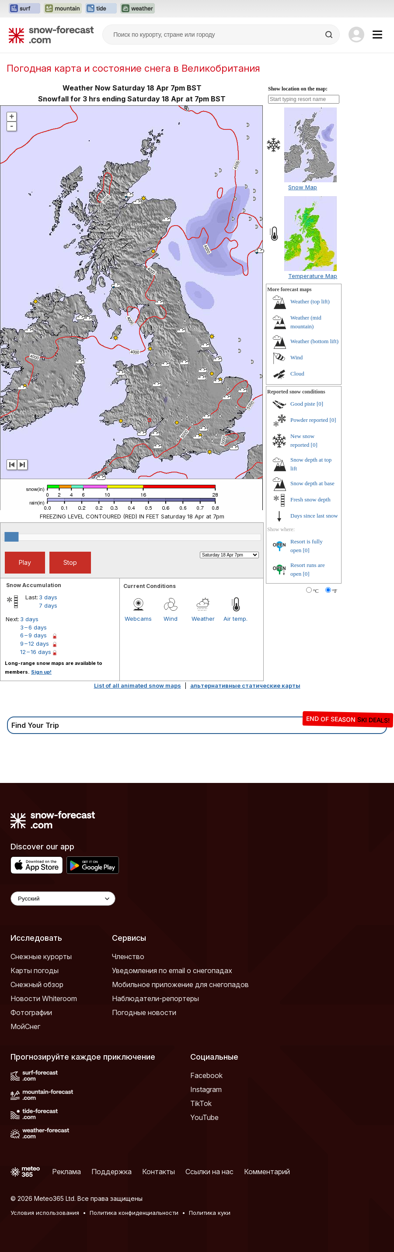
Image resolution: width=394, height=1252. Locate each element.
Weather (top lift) (310, 301)
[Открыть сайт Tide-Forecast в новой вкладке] (101, 8)
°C (316, 591)
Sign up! (41, 672)
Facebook (206, 1075)
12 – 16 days (35, 651)
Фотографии (31, 1012)
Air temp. (235, 618)
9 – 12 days (34, 643)
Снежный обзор (36, 984)
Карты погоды (34, 970)
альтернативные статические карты (245, 685)
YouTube (204, 1117)
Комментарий (267, 1171)
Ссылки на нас (209, 1171)
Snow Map (302, 187)
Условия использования (44, 1212)
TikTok (201, 1103)
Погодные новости (144, 1012)
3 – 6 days (33, 627)
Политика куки (209, 1212)
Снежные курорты (41, 956)
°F (334, 591)
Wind (171, 618)
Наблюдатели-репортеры (155, 998)
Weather (203, 618)
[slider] (11, 537)
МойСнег (25, 1026)
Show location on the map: (298, 89)
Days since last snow (314, 515)
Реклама (66, 1171)
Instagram (206, 1089)
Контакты (158, 1171)
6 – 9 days (33, 635)
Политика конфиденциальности (134, 1212)
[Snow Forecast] (51, 34)
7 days (48, 605)
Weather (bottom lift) (314, 341)
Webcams (138, 618)
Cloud (297, 373)
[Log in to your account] (356, 34)
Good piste (302, 403)
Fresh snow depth (310, 499)
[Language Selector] (62, 898)
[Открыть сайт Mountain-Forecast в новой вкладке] (63, 8)
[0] (320, 403)
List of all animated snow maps (137, 685)
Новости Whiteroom (43, 998)
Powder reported (309, 420)
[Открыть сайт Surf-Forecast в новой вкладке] (24, 8)
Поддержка (111, 1171)
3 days (48, 597)
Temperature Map (312, 275)
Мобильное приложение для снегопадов (180, 984)
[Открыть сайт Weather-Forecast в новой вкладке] (137, 8)
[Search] (329, 34)
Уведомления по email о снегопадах (172, 970)
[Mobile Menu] (377, 34)
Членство (128, 956)
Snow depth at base (312, 483)
